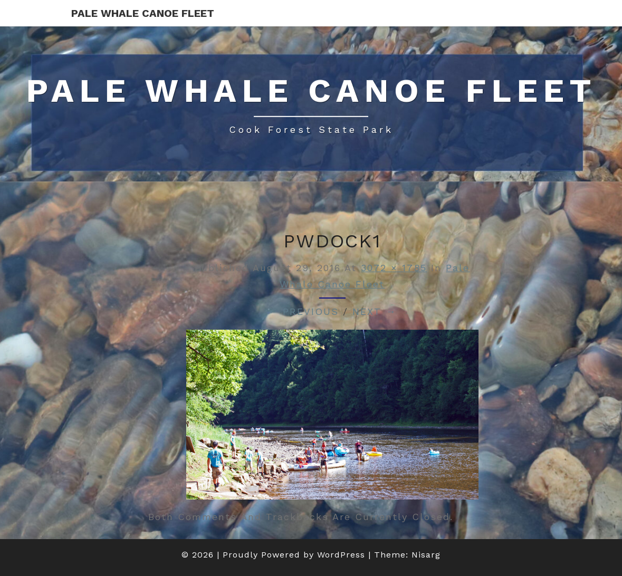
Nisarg (426, 555)
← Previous (303, 311)
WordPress (341, 555)
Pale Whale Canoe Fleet (142, 13)
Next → (374, 311)
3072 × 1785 (394, 267)
